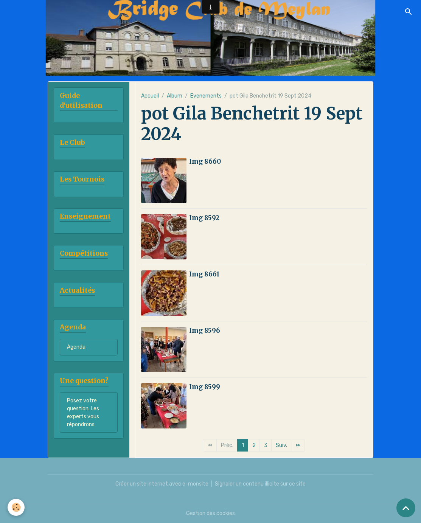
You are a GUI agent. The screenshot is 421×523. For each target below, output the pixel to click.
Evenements (206, 96)
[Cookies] (16, 507)
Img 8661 (204, 274)
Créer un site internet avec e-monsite (161, 484)
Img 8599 (204, 387)
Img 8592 (204, 218)
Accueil (150, 96)
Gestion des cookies (210, 513)
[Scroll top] (405, 507)
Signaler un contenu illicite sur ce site (260, 484)
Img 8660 (205, 161)
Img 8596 (204, 330)
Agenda (76, 347)
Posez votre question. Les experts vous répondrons (83, 412)
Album (174, 96)
